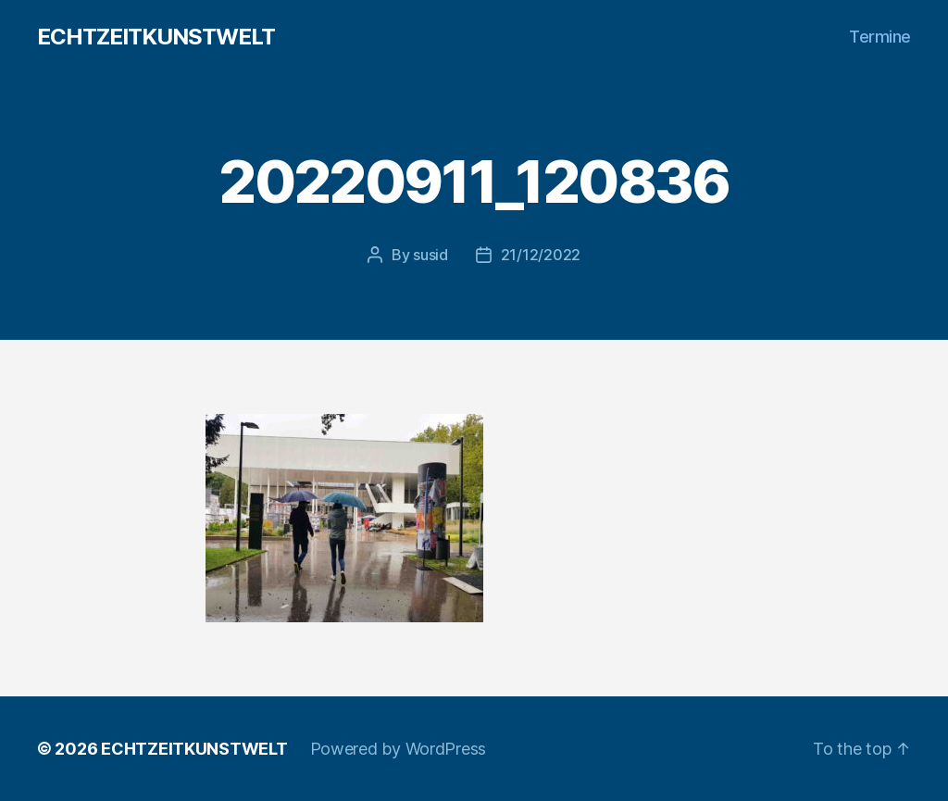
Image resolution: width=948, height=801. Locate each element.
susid (430, 254)
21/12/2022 (540, 254)
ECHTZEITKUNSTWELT (156, 37)
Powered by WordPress (398, 748)
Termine (880, 36)
